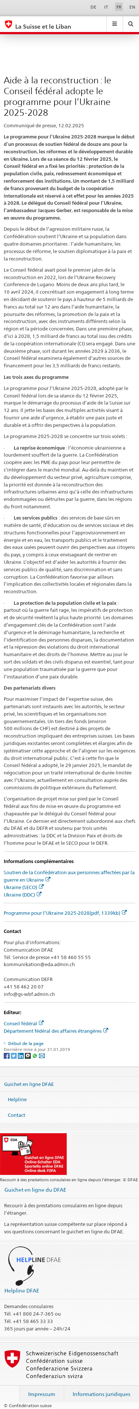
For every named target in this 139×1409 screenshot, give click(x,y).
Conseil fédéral (24, 1023)
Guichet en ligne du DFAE (35, 1189)
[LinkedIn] (21, 1055)
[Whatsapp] (35, 1055)
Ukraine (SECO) (24, 887)
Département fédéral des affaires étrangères (56, 1031)
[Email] (42, 1055)
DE (93, 7)
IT (106, 7)
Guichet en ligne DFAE (29, 1084)
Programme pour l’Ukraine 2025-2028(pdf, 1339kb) (65, 913)
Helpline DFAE (21, 1290)
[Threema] (28, 1055)
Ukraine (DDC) (23, 895)
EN (132, 7)
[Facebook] (7, 1055)
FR (119, 7)
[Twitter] (14, 1055)
